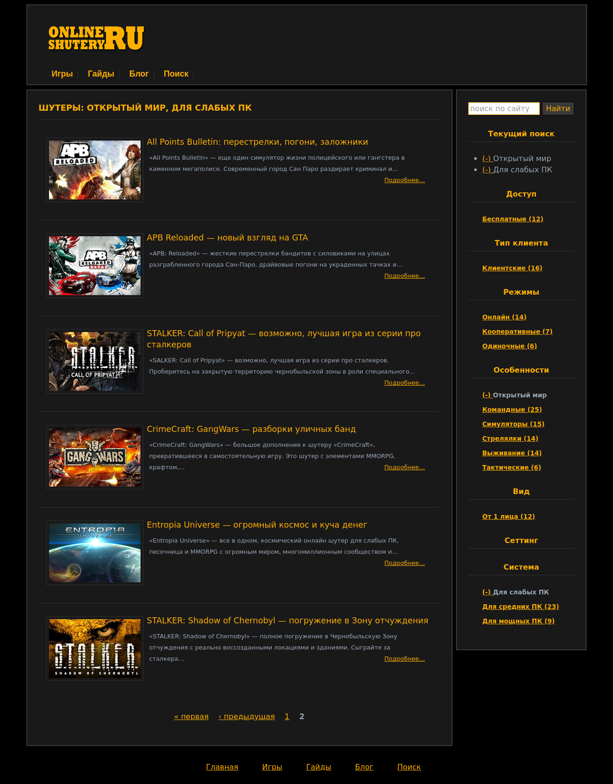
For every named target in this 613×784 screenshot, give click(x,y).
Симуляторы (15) (513, 424)
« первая (191, 716)
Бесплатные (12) (512, 219)
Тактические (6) (511, 467)
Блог (139, 73)
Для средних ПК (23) (520, 606)
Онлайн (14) (504, 317)
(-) (487, 158)
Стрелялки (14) (510, 438)
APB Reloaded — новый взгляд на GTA (227, 237)
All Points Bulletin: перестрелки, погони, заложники (257, 142)
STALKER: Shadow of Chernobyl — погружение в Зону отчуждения (288, 620)
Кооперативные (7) (517, 331)
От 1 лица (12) (508, 516)
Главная (222, 767)
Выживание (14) (512, 453)
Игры (62, 73)
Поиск (176, 73)
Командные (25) (512, 409)
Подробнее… (404, 180)
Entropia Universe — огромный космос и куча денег (257, 525)
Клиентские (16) (512, 268)
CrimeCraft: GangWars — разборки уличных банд (251, 429)
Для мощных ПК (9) (518, 621)
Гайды (101, 73)
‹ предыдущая (246, 716)
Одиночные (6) (509, 346)
